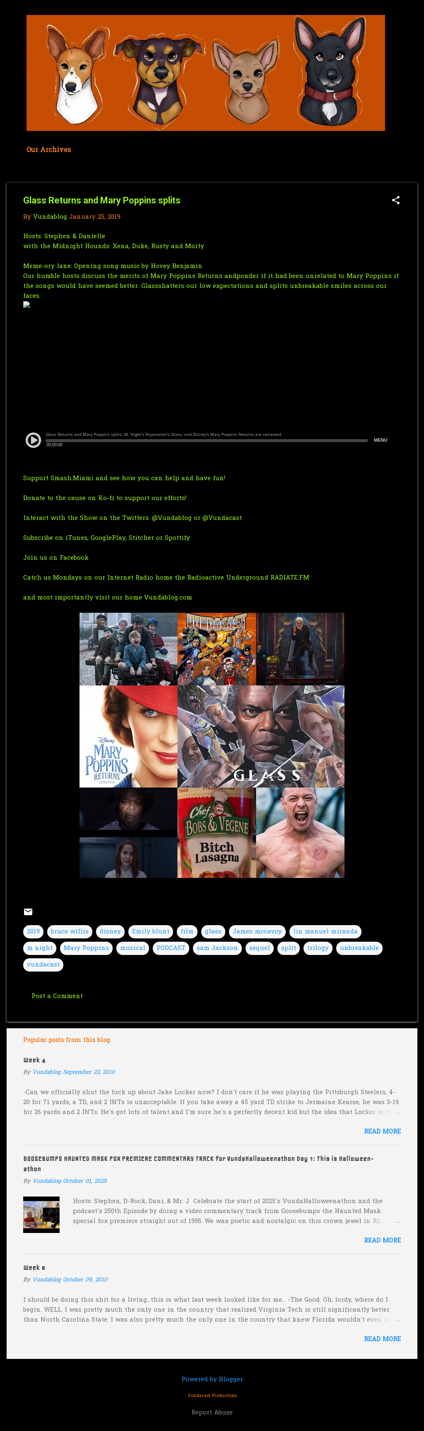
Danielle (92, 236)
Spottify (177, 538)
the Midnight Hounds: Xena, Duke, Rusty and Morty (122, 246)
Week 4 (34, 1060)
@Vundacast (222, 518)
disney (110, 931)
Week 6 (34, 1267)
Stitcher (142, 538)
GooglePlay (108, 538)
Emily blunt (150, 931)
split (288, 948)
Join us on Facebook (56, 558)
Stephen (57, 236)
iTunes (76, 538)
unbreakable (359, 948)
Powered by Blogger (212, 1379)
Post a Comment (57, 996)
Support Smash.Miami (58, 478)
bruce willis (70, 931)
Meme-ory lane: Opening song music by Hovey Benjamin (114, 266)
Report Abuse (212, 1412)
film (187, 931)
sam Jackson (217, 948)
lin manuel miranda (325, 931)
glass (213, 931)
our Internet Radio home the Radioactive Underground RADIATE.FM (201, 578)
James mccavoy (257, 931)
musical (132, 948)
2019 (33, 931)
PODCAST (171, 948)
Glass (149, 286)
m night (40, 948)
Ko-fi (106, 498)
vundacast (43, 964)
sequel (259, 948)
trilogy (318, 948)
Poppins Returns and (202, 276)
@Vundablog (172, 518)
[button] (396, 201)
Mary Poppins (86, 948)
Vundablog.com (168, 597)
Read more (382, 1131)
